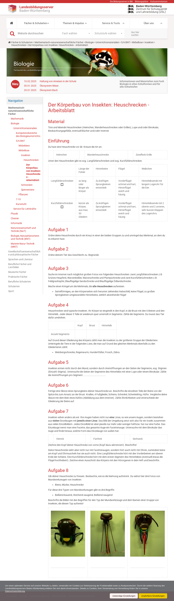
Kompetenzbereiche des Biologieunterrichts (28, 134)
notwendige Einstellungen (123, 596)
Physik (14, 213)
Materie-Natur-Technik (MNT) (22, 245)
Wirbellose (137, 42)
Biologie (89, 42)
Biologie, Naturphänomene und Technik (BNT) (25, 237)
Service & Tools (111, 23)
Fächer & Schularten (35, 23)
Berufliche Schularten (19, 281)
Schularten (14, 286)
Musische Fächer (17, 272)
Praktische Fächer (17, 276)
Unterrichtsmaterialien (107, 42)
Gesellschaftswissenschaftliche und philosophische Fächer (24, 253)
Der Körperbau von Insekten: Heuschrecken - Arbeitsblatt (33, 172)
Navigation (15, 100)
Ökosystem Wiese (49, 85)
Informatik (16, 223)
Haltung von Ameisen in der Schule (58, 81)
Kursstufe (21, 204)
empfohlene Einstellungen (153, 596)
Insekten (149, 42)
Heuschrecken (18, 45)
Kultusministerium (158, 1)
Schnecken (27, 185)
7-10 (18, 199)
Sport (11, 291)
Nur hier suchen (135, 33)
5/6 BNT (125, 42)
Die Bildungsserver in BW (121, 1)
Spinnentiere (27, 189)
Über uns (149, 23)
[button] (11, 23)
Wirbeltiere (24, 145)
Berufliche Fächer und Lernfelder (19, 266)
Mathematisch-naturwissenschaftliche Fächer (59, 42)
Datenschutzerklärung (15, 591)
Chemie (15, 218)
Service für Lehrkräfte (24, 208)
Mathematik (17, 118)
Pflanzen (23, 194)
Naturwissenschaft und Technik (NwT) (23, 229)
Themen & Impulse (73, 23)
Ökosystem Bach (49, 90)
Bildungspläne (141, 1)
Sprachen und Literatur (20, 259)
